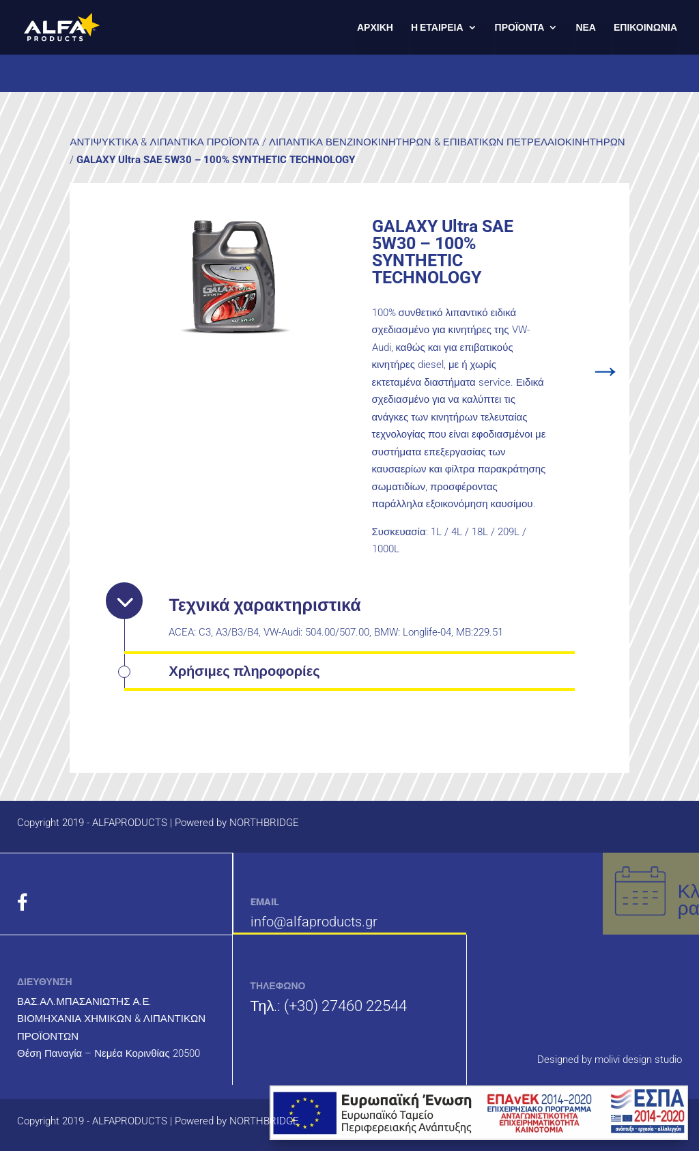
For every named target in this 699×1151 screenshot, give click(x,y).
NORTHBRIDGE (264, 822)
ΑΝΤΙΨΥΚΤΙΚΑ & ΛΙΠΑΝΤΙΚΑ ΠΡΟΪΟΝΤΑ (164, 142)
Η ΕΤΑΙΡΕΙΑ (437, 28)
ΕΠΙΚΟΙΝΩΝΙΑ (645, 28)
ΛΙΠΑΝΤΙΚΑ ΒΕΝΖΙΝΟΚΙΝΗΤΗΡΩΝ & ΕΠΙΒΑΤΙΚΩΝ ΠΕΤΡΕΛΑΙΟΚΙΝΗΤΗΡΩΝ (447, 142)
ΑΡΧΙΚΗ (375, 28)
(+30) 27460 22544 (345, 1005)
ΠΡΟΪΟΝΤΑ (520, 28)
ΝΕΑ (585, 28)
